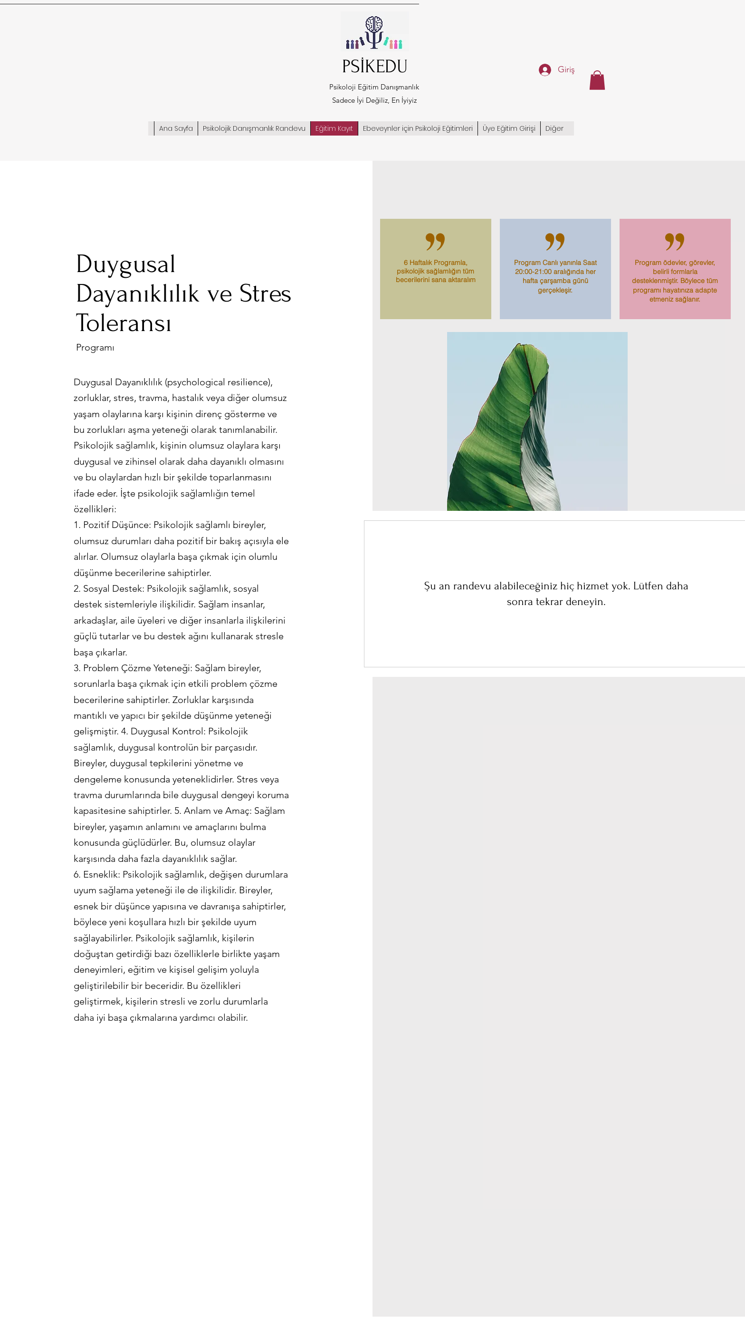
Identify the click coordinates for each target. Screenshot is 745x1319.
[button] (597, 80)
